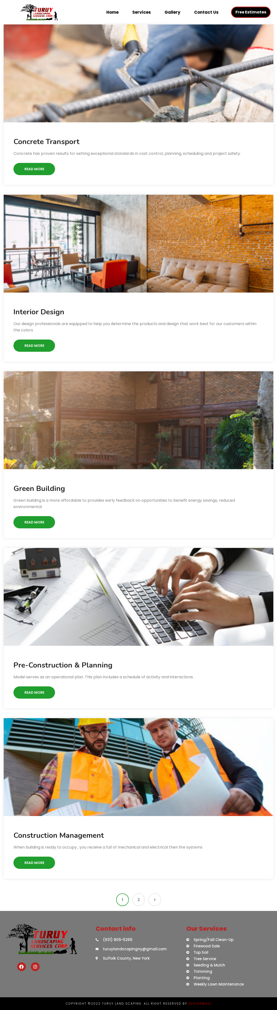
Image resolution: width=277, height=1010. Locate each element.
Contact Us (206, 12)
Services (141, 12)
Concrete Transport (46, 142)
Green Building (39, 489)
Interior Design (38, 312)
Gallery (172, 12)
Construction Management (58, 835)
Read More (34, 169)
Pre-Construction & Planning (62, 665)
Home (112, 12)
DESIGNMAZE (199, 1003)
